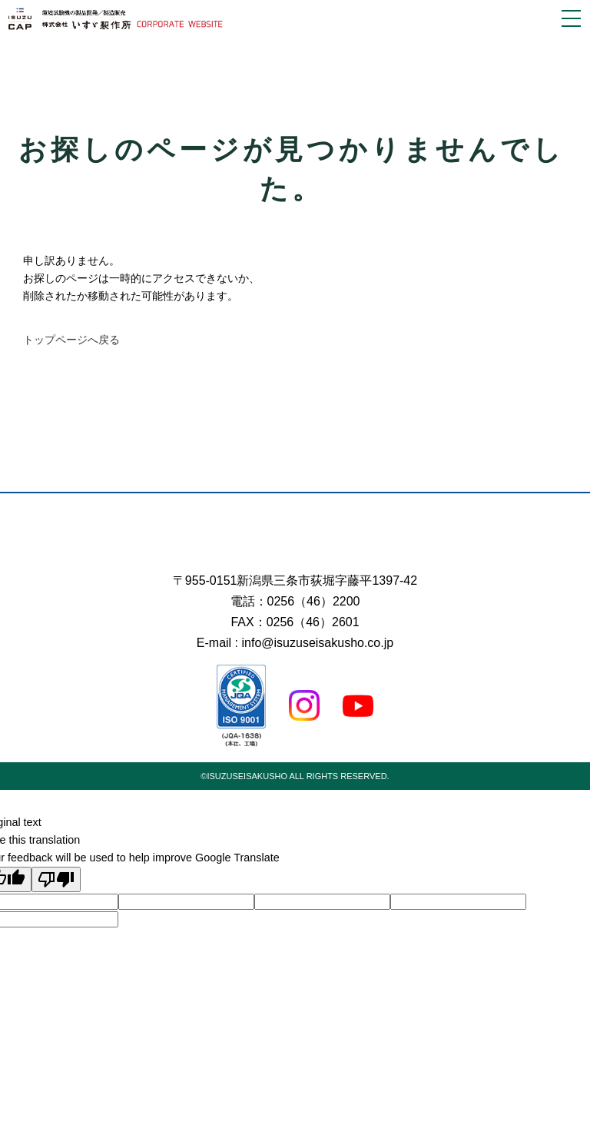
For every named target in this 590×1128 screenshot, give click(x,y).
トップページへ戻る (71, 339)
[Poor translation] (56, 879)
